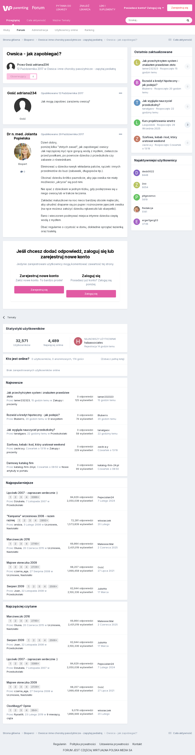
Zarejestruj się (179, 7)
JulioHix (102, 585)
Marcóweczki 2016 (18, 537)
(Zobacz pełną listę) (112, 358)
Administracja (40, 29)
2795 (35, 542)
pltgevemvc (149, 195)
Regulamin (59, 736)
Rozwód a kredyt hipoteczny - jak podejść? (33, 415)
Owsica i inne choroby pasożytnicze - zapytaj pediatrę (81, 68)
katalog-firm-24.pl (24, 466)
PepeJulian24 (106, 496)
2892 (44, 519)
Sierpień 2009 (16, 583)
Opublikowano (62, 93)
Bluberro (19, 418)
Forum (36, 7)
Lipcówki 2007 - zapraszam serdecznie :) (32, 492)
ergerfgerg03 (150, 220)
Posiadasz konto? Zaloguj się (144, 7)
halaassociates (93, 342)
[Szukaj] (145, 20)
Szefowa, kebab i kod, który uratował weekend (36, 444)
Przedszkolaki (59, 433)
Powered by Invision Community (97, 749)
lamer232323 (22, 400)
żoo (144, 183)
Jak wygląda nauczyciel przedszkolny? (31, 429)
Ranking (89, 29)
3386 (35, 496)
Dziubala (19, 500)
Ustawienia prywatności (114, 736)
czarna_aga (21, 568)
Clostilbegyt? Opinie (19, 699)
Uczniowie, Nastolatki (19, 572)
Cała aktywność (36, 20)
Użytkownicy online (66, 29)
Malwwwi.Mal (105, 542)
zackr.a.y (19, 448)
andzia (18, 523)
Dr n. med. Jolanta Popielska (22, 136)
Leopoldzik (148, 124)
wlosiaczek (104, 519)
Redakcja (147, 207)
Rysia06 (18, 706)
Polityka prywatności (83, 736)
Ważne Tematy (61, 20)
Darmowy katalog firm (20, 463)
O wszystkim (55, 418)
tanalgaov (20, 433)
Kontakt (137, 736)
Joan (17, 586)
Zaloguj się (91, 293)
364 (35, 703)
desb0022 (148, 171)
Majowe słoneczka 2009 (22, 560)
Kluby (6, 29)
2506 (53, 583)
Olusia (18, 545)
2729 (35, 564)
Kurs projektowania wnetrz (158, 120)
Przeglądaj (13, 22)
